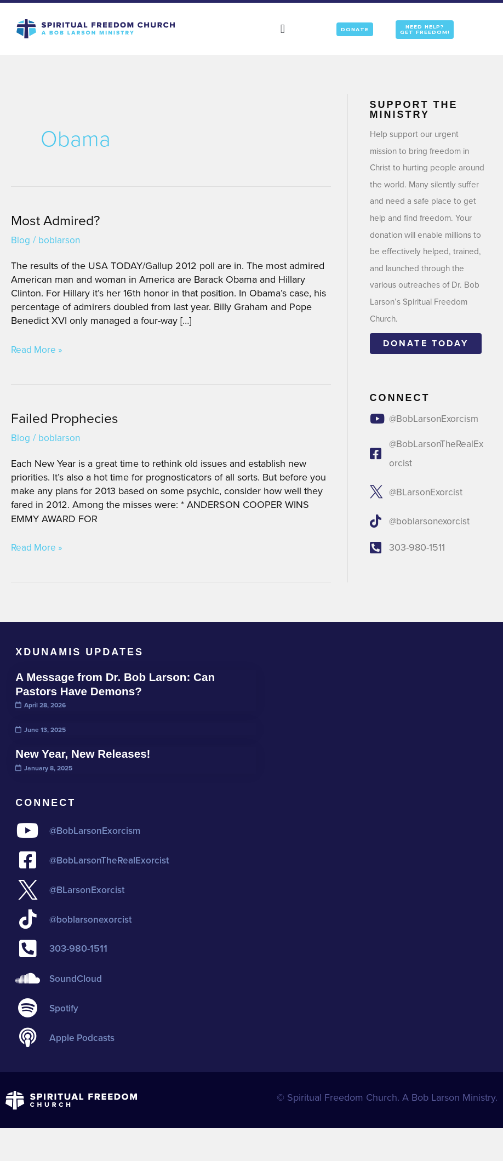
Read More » (38, 350)
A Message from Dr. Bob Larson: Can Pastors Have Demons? (119, 684)
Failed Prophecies (67, 418)
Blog (20, 240)
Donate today (425, 343)
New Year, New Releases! (86, 753)
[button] (282, 29)
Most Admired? (58, 220)
